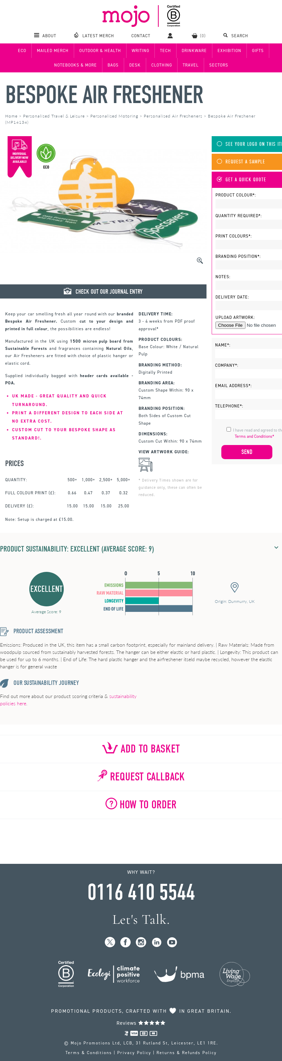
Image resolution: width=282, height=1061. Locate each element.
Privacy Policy (134, 1052)
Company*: (227, 365)
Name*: (223, 345)
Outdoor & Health (100, 50)
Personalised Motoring (114, 116)
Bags (113, 65)
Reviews (141, 1023)
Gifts (258, 50)
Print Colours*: (233, 236)
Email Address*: (233, 385)
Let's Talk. (141, 919)
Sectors (218, 65)
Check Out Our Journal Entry (103, 291)
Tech (165, 50)
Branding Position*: (238, 256)
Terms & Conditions (89, 1052)
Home (11, 116)
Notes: (223, 277)
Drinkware (194, 50)
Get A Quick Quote (241, 180)
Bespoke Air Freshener (104, 95)
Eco (22, 50)
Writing (140, 50)
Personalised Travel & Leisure (54, 116)
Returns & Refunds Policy (187, 1052)
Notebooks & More (75, 65)
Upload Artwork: (235, 317)
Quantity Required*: (238, 216)
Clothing (161, 65)
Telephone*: (229, 406)
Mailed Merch (53, 50)
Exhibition (229, 50)
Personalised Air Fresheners (173, 116)
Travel (191, 65)
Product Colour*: (235, 195)
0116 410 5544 (141, 892)
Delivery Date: (232, 297)
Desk (135, 65)
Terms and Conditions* (254, 436)
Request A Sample (241, 162)
